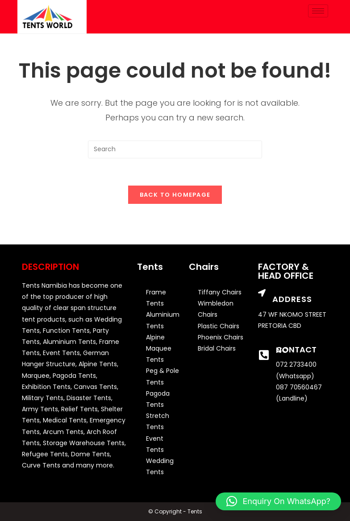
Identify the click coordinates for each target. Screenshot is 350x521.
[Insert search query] (175, 149)
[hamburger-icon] (318, 10)
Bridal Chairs (217, 348)
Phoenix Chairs (220, 337)
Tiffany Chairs (220, 292)
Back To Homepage (175, 194)
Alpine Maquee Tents (158, 348)
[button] (278, 501)
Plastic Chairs (218, 326)
